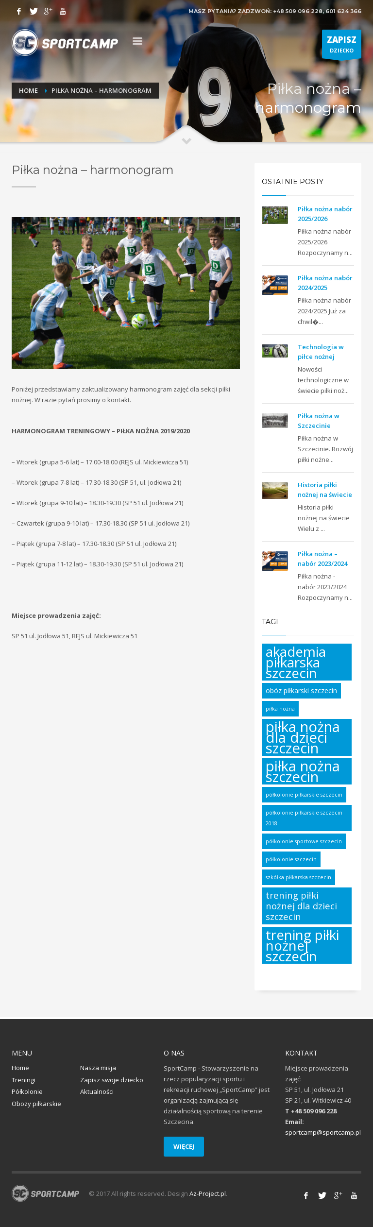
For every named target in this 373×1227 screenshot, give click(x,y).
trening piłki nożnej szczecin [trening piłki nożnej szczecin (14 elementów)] (302, 945)
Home (28, 90)
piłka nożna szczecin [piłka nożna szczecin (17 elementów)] (303, 771)
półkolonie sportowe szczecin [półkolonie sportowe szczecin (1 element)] (304, 841)
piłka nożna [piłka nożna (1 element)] (280, 708)
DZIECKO (341, 46)
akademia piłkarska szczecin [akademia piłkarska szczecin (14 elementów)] (296, 662)
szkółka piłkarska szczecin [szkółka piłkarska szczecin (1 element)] (298, 877)
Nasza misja (98, 1067)
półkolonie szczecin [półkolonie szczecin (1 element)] (291, 859)
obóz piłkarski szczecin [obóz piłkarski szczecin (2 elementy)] (301, 690)
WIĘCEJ (183, 1146)
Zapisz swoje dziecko (111, 1079)
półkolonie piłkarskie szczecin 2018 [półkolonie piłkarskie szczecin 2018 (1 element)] (304, 818)
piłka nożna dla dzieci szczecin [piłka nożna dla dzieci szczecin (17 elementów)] (303, 737)
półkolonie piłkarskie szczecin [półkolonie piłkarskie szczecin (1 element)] (304, 794)
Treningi (23, 1079)
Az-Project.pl (207, 1193)
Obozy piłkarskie (36, 1103)
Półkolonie (27, 1091)
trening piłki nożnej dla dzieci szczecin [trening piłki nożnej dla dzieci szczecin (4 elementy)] (301, 905)
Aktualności (97, 1091)
